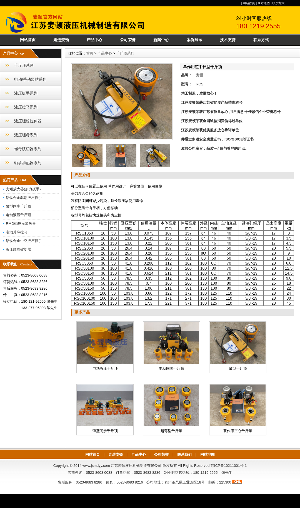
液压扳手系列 (26, 93)
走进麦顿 (61, 40)
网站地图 (264, 3)
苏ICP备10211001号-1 (229, 465)
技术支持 (228, 40)
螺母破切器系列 (27, 149)
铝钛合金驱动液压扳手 (24, 198)
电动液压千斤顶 (18, 215)
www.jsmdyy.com (96, 465)
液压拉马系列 (26, 107)
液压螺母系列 (26, 135)
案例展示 (194, 40)
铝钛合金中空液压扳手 (24, 241)
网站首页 (249, 3)
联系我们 (184, 454)
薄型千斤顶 (238, 368)
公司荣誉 (128, 40)
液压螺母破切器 (18, 249)
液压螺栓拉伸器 (27, 121)
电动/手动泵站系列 (30, 79)
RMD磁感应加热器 (21, 223)
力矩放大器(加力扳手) (23, 189)
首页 (89, 53)
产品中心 (94, 40)
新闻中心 (161, 40)
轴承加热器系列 (27, 163)
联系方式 (278, 3)
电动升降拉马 (17, 232)
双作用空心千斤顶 (237, 431)
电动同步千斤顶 (171, 368)
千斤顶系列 (24, 65)
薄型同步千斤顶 (18, 206)
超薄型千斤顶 (171, 431)
